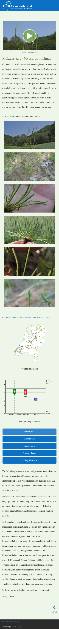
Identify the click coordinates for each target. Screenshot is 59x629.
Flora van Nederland (11, 622)
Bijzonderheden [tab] (29, 453)
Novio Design (17, 626)
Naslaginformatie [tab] (29, 460)
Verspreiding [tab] (29, 446)
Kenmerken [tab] (29, 439)
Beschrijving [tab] (29, 431)
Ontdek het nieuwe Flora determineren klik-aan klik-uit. (27, 317)
